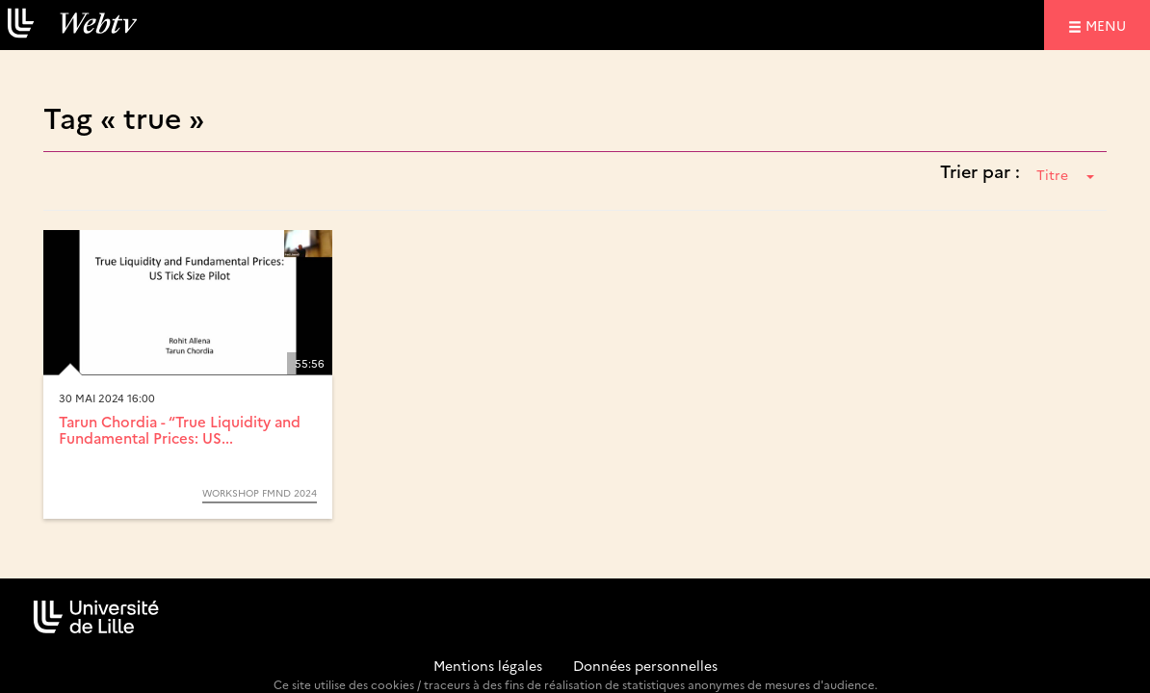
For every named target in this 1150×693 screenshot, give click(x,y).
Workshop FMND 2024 (259, 493)
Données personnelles (645, 665)
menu (1108, 24)
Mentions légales (487, 665)
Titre (1065, 174)
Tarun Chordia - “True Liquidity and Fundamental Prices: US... (180, 429)
